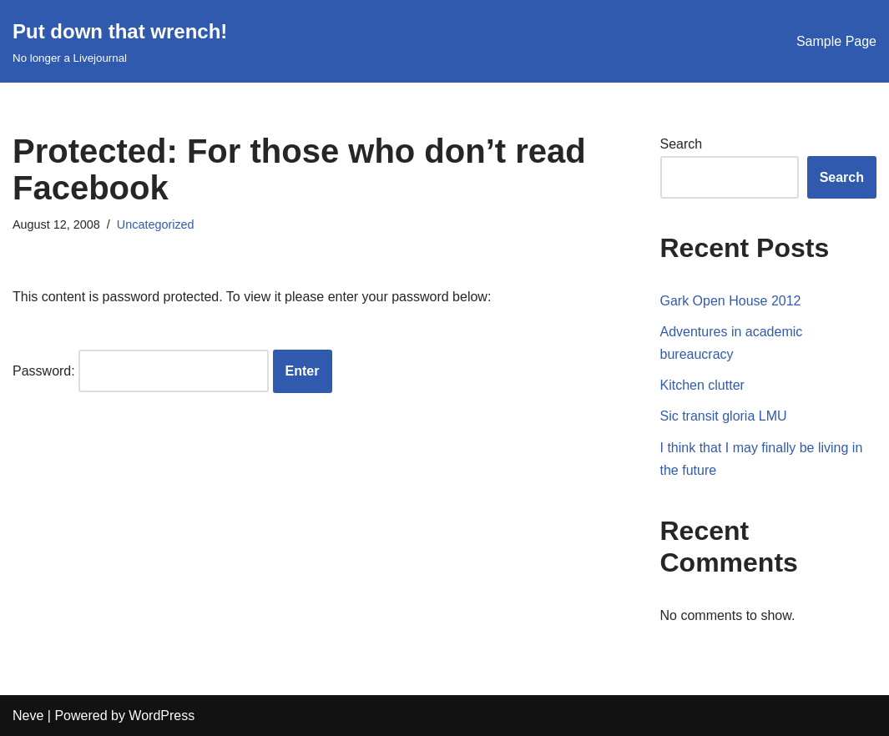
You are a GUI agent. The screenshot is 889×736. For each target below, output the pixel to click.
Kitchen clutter (702, 385)
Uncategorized (155, 224)
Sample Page (836, 41)
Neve (28, 715)
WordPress (161, 715)
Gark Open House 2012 (730, 301)
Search (681, 144)
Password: (141, 371)
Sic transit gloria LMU (723, 416)
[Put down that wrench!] (120, 41)
